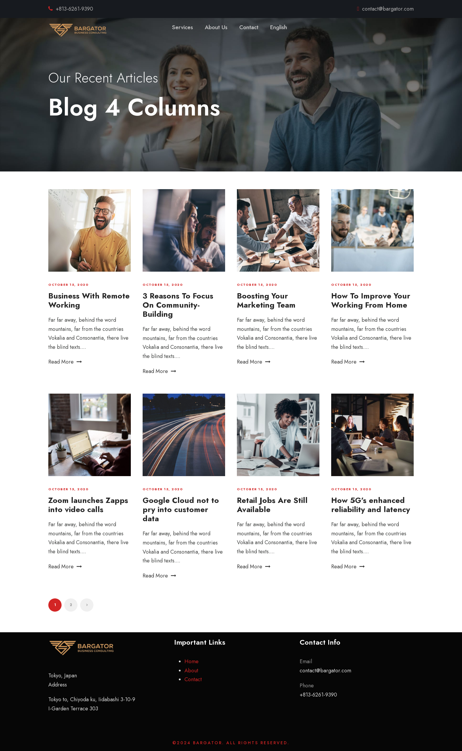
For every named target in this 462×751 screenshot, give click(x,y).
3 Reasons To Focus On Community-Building (178, 305)
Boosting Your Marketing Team (266, 300)
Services (182, 27)
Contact (248, 27)
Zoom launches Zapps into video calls (88, 505)
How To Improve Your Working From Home (370, 300)
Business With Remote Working (89, 300)
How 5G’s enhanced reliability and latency (370, 505)
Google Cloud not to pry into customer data (181, 509)
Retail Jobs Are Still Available (272, 505)
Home (191, 661)
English (278, 27)
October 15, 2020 (68, 284)
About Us (216, 27)
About (191, 670)
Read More (65, 362)
